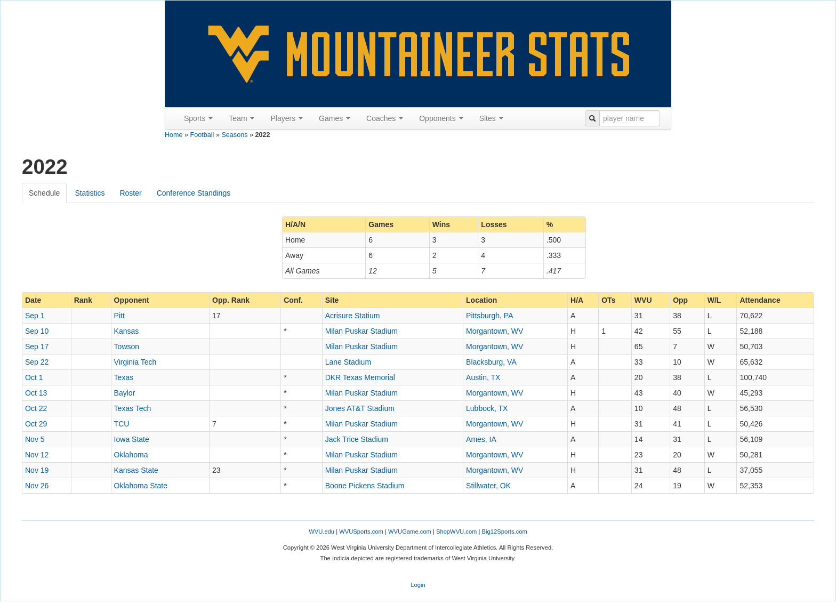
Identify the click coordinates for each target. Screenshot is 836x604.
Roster (130, 193)
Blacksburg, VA (491, 362)
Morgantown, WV (494, 331)
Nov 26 (37, 485)
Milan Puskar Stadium (361, 331)
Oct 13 (36, 393)
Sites (491, 118)
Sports (198, 118)
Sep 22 (37, 362)
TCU (122, 424)
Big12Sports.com (504, 531)
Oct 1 (34, 377)
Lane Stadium (348, 362)
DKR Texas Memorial (360, 377)
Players (286, 118)
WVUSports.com (361, 531)
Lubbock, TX (487, 408)
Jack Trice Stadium (356, 439)
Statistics (89, 193)
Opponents (441, 118)
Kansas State (136, 470)
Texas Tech (132, 408)
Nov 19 (37, 470)
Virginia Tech (135, 362)
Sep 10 (37, 331)
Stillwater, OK (488, 485)
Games (334, 118)
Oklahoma (131, 454)
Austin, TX (483, 377)
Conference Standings (194, 193)
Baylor (124, 393)
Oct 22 (36, 408)
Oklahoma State (140, 485)
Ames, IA (481, 439)
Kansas (126, 331)
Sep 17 (37, 346)
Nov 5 (35, 439)
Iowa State (131, 439)
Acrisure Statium (352, 315)
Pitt (119, 315)
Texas (124, 377)
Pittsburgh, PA (489, 315)
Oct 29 (36, 424)
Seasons (234, 135)
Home (174, 135)
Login (418, 585)
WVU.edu (321, 531)
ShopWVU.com (456, 531)
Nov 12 (37, 454)
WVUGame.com (409, 531)
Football (202, 135)
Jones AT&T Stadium (360, 408)
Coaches (384, 118)
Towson (126, 346)
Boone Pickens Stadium (365, 485)
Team (241, 118)
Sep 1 (35, 315)
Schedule (44, 193)
